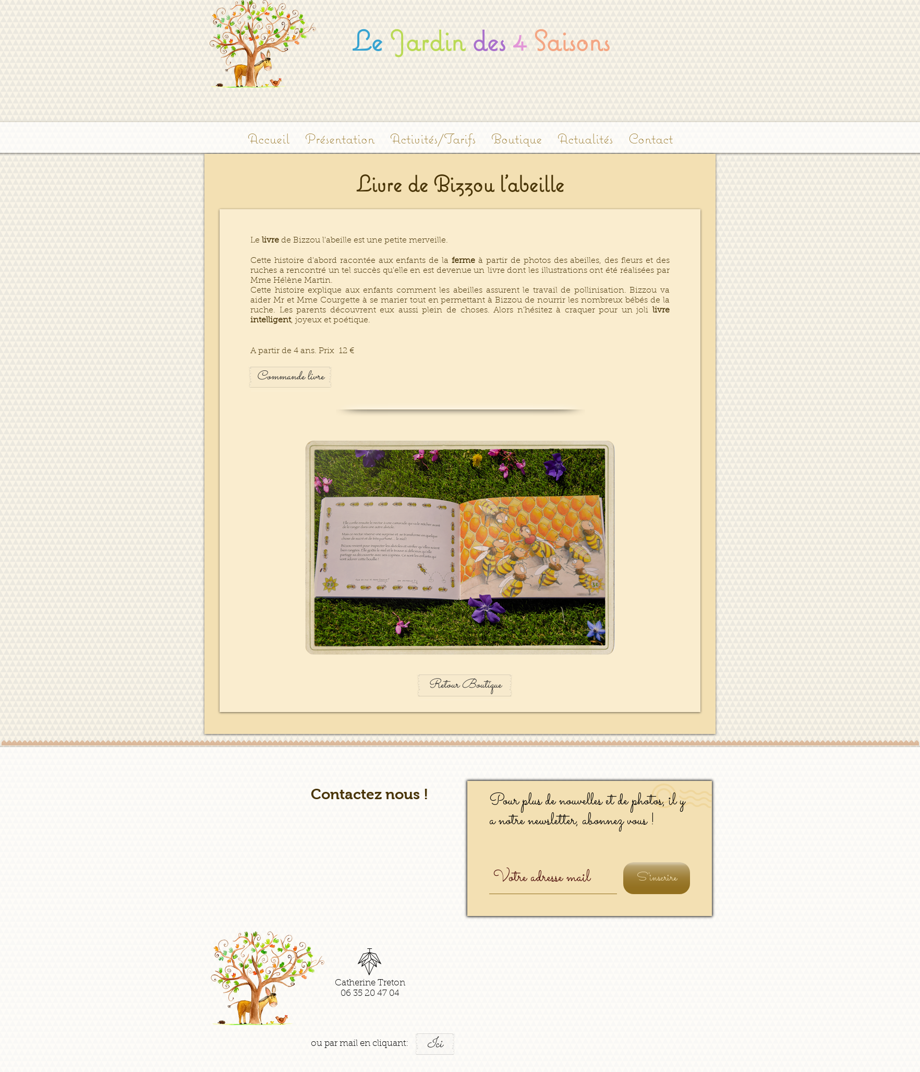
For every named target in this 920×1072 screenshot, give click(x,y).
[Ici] (435, 1044)
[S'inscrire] (656, 878)
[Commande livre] (290, 377)
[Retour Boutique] (465, 685)
